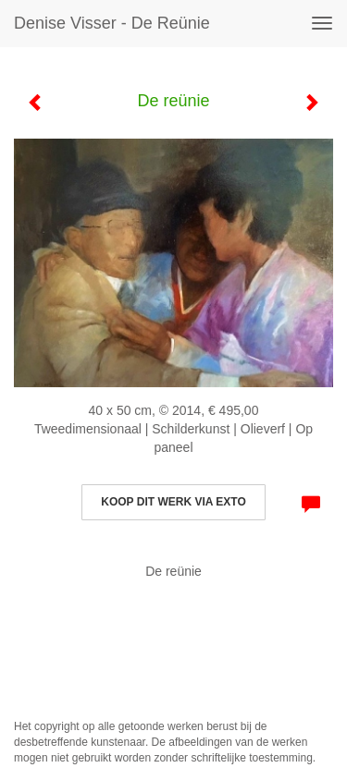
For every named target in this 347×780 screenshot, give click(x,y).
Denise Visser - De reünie (112, 23)
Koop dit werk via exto (173, 501)
